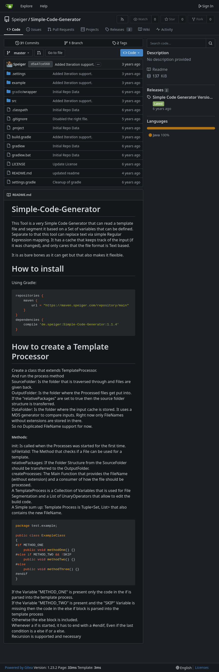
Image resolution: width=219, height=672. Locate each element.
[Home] (9, 6)
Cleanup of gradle (67, 182)
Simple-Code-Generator (56, 19)
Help (44, 6)
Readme (157, 69)
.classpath (20, 109)
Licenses (202, 667)
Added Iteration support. (74, 64)
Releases (158, 89)
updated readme (66, 173)
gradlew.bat (21, 155)
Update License (65, 164)
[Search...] (210, 43)
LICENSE (18, 164)
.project (18, 128)
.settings (19, 73)
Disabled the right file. (70, 119)
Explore (26, 6)
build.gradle (21, 137)
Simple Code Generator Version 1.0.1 (184, 97)
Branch (73, 43)
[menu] (184, 667)
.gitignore (20, 119)
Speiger (19, 19)
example (19, 82)
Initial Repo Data (66, 91)
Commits (27, 43)
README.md (22, 173)
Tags (119, 43)
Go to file (55, 52)
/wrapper (24, 91)
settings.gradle (24, 182)
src (14, 100)
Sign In (205, 6)
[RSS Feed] (122, 19)
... (98, 64)
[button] (39, 52)
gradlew (18, 146)
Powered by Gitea (19, 667)
